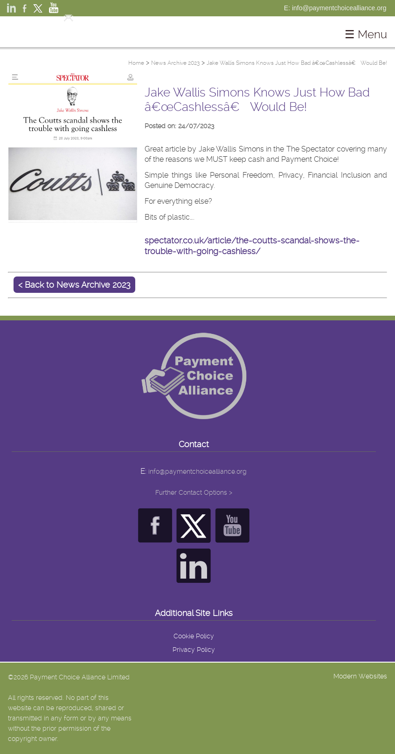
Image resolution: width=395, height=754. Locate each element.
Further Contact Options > (193, 492)
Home (136, 63)
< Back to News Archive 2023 (74, 285)
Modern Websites (360, 676)
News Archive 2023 (175, 63)
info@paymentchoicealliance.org (197, 471)
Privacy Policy (194, 649)
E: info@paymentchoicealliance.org (335, 8)
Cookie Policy (193, 636)
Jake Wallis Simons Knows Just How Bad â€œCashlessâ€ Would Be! (297, 63)
